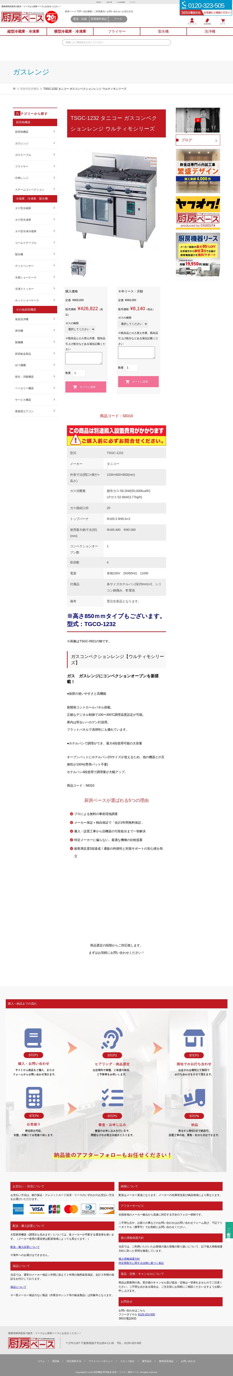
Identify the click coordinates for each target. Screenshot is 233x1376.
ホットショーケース (27, 300)
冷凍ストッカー (24, 288)
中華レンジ (21, 178)
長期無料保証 (106, 21)
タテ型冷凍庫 (23, 219)
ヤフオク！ (137, 2)
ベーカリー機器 (24, 388)
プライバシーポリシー (100, 1361)
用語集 (55, 1361)
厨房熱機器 (21, 131)
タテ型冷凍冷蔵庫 (25, 231)
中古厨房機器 (122, 2)
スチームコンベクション (29, 189)
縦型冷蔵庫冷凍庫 (23, 35)
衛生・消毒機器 (24, 376)
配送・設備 (84, 21)
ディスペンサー (24, 266)
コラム (41, 1361)
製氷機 (19, 254)
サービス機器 (23, 399)
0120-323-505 (146, 1314)
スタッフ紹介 (127, 1361)
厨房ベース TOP (77, 13)
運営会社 (147, 1361)
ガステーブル (23, 155)
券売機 (19, 330)
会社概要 (93, 13)
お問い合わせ (122, 13)
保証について (18, 1287)
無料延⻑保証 (166, 1361)
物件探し (95, 2)
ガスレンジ (21, 143)
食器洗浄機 (21, 319)
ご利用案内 (107, 13)
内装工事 (107, 2)
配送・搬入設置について (25, 1247)
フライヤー (21, 166)
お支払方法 (138, 13)
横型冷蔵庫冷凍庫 (70, 35)
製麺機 (19, 342)
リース (129, 21)
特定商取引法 (74, 1361)
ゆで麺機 (20, 365)
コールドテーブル (25, 242)
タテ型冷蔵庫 (23, 208)
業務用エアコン (24, 411)
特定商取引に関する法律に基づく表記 (141, 1263)
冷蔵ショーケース (25, 277)
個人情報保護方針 (129, 1258)
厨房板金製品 (23, 353)
